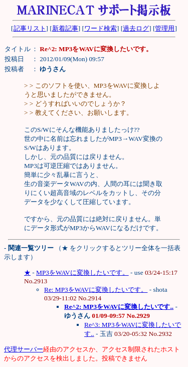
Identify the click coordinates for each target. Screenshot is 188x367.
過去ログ (136, 28)
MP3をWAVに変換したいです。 (82, 272)
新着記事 (65, 28)
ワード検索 (100, 28)
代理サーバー (23, 349)
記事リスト (30, 28)
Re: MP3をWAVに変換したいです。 (95, 289)
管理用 (164, 28)
